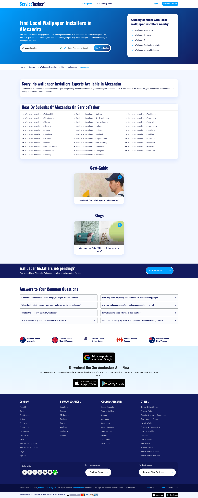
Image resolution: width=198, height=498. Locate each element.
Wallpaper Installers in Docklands (142, 114)
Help (22, 439)
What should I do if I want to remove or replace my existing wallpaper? (51, 305)
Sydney (63, 411)
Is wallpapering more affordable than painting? (121, 313)
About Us (24, 407)
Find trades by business (30, 447)
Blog (21, 411)
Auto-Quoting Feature (150, 419)
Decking (104, 415)
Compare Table (147, 431)
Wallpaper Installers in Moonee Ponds (41, 146)
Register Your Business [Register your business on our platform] (158, 472)
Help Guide (145, 443)
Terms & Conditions (149, 407)
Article (22, 419)
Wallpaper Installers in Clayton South (91, 138)
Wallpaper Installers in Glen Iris (38, 126)
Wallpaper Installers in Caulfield (141, 134)
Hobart (63, 435)
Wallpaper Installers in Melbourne (90, 155)
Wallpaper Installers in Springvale (90, 150)
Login (155, 4)
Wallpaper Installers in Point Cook (142, 150)
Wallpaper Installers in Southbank (142, 118)
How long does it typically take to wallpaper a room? (43, 320)
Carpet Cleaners (107, 427)
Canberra (64, 431)
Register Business (170, 4)
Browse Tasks (147, 447)
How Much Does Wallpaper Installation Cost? (99, 200)
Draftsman (105, 419)
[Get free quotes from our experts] (106, 4)
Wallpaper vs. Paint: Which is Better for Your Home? (99, 249)
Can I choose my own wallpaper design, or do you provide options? (49, 298)
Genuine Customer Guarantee (153, 415)
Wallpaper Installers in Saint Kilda (142, 122)
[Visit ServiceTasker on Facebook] (24, 472)
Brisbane (63, 419)
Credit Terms (146, 439)
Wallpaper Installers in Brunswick (90, 146)
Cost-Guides (25, 415)
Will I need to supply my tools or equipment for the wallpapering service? (133, 320)
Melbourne (72, 67)
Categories (24, 431)
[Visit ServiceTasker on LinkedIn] (44, 472)
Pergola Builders (107, 411)
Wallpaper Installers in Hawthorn (141, 130)
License (144, 435)
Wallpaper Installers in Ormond (38, 138)
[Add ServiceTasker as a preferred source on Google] (99, 357)
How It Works (146, 423)
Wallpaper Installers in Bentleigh (89, 134)
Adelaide (63, 427)
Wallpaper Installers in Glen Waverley (91, 142)
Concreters (105, 439)
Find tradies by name (28, 443)
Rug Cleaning (106, 431)
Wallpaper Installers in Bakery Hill (39, 114)
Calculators (24, 435)
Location (64, 407)
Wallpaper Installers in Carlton (89, 114)
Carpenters (105, 423)
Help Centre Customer (150, 455)
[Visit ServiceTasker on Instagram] (39, 472)
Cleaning (104, 435)
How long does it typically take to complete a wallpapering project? (130, 298)
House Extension (108, 407)
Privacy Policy (147, 411)
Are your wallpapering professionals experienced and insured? (128, 305)
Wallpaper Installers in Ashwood (38, 142)
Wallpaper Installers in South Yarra (142, 126)
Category (32, 67)
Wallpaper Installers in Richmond (90, 130)
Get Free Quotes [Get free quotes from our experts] (99, 472)
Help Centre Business (150, 451)
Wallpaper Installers (48, 67)
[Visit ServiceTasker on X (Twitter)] (34, 472)
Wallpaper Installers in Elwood (37, 122)
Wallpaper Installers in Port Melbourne (92, 122)
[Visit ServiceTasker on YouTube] (50, 472)
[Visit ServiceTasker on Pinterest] (29, 472)
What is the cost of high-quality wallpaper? (39, 313)
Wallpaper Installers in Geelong (38, 155)
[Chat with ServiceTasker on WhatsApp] (55, 472)
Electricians (105, 443)
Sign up (23, 455)
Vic (62, 67)
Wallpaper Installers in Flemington (39, 118)
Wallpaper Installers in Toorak (37, 130)
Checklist (24, 423)
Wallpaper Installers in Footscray (141, 138)
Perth (62, 423)
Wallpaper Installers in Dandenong (39, 150)
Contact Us (24, 427)
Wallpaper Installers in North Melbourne (93, 118)
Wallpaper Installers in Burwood (141, 146)
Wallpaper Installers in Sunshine (38, 134)
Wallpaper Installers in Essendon (141, 142)
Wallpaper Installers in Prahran (89, 126)
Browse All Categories (150, 427)
